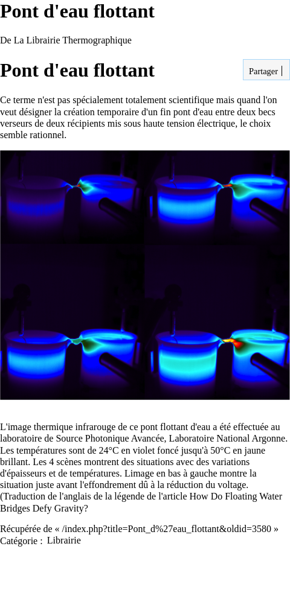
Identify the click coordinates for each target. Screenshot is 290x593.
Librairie (64, 540)
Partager (262, 71)
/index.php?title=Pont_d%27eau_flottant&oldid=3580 (166, 529)
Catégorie (18, 540)
